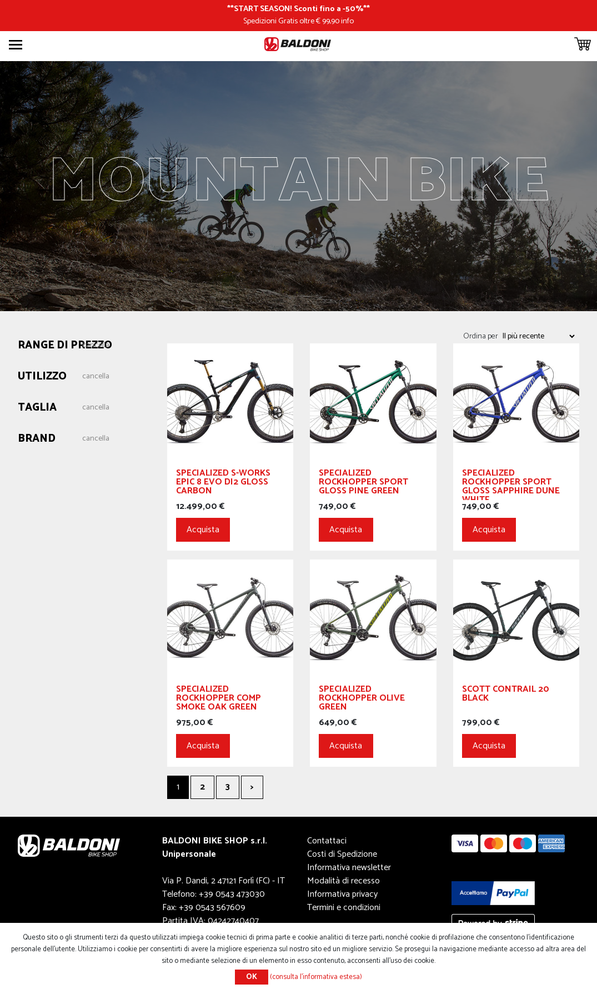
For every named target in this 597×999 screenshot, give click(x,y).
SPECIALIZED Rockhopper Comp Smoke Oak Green (218, 700)
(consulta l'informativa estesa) (316, 977)
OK (251, 977)
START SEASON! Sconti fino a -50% (298, 9)
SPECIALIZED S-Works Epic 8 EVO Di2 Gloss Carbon (223, 483)
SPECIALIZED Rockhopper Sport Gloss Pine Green (363, 483)
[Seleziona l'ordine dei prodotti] (538, 336)
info (347, 21)
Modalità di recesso (343, 880)
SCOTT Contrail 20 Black (505, 695)
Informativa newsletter (349, 867)
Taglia (37, 408)
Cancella (95, 345)
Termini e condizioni (343, 907)
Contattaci (327, 840)
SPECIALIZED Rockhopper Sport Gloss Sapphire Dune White (511, 484)
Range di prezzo (65, 346)
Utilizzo (42, 377)
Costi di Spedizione (342, 854)
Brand (37, 439)
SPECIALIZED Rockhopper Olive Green (362, 700)
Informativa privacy (342, 894)
